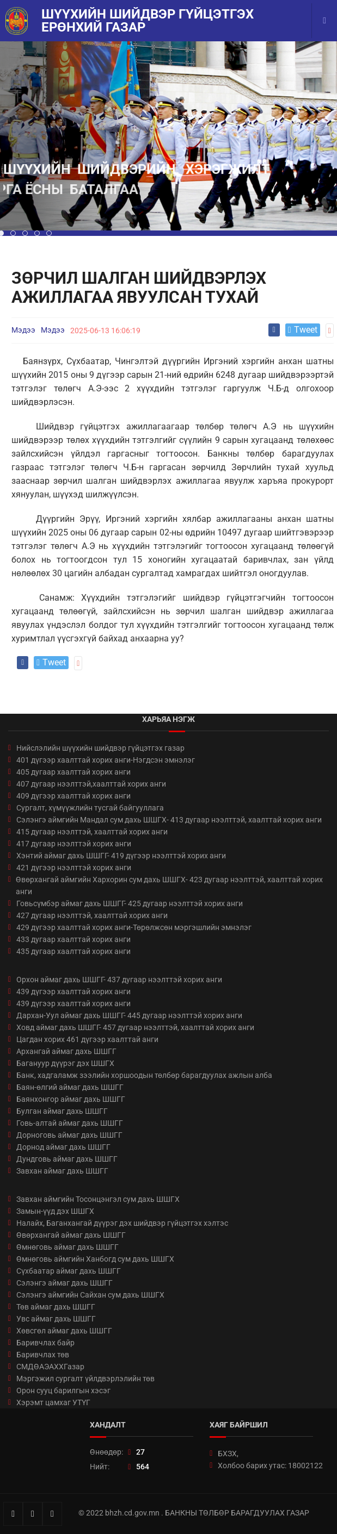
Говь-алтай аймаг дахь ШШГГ (69, 1123)
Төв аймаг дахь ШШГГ (55, 1306)
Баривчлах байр (45, 1342)
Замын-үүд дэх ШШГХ (55, 1211)
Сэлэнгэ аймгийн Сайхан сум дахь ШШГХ (90, 1294)
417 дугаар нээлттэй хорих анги (73, 843)
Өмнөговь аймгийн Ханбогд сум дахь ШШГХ (95, 1259)
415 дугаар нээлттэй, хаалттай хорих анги (92, 831)
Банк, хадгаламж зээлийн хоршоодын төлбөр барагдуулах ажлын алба (144, 1075)
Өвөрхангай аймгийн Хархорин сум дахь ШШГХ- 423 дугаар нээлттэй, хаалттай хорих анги (169, 885)
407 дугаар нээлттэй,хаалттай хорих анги (91, 784)
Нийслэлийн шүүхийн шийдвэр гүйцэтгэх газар (100, 748)
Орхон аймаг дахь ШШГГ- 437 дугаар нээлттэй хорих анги (119, 979)
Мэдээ (23, 330)
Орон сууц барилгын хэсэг (63, 1390)
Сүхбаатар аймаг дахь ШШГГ (68, 1271)
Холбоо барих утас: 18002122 (270, 1465)
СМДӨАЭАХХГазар (50, 1366)
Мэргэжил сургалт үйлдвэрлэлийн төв (85, 1378)
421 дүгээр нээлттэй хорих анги (73, 867)
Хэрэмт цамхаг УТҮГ (53, 1402)
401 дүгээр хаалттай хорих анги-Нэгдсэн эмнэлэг (105, 760)
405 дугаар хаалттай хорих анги (73, 772)
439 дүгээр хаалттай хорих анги (73, 991)
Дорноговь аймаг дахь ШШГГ (69, 1135)
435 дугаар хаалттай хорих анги (73, 951)
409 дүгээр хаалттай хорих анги (73, 795)
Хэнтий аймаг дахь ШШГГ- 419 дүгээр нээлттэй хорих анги (121, 855)
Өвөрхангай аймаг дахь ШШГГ (71, 1235)
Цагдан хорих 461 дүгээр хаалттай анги (87, 1039)
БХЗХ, (228, 1453)
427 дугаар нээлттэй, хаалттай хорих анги (92, 915)
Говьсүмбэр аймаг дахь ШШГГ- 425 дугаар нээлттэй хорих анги (129, 903)
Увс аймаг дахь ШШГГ (56, 1318)
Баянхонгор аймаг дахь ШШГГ (70, 1099)
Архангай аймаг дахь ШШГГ (66, 1051)
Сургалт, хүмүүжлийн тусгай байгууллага (90, 807)
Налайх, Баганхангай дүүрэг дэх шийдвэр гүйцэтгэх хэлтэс (122, 1223)
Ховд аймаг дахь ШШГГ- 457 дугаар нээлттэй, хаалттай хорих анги (135, 1027)
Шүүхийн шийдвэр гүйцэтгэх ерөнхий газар (147, 21)
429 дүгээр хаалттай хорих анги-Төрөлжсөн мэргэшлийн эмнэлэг (134, 927)
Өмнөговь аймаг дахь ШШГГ (67, 1247)
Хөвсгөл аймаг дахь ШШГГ (64, 1330)
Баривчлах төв (42, 1354)
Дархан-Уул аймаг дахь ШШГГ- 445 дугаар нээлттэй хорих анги (129, 1015)
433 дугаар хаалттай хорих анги (73, 939)
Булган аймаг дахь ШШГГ (62, 1111)
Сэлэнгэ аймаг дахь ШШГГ (64, 1283)
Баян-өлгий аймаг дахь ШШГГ (70, 1087)
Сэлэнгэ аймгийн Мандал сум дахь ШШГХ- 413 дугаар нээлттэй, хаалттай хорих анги (169, 819)
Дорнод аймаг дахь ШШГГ (63, 1147)
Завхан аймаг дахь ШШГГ (62, 1171)
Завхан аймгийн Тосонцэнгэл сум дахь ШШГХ (98, 1199)
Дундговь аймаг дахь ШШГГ (67, 1159)
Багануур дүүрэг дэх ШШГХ (65, 1063)
